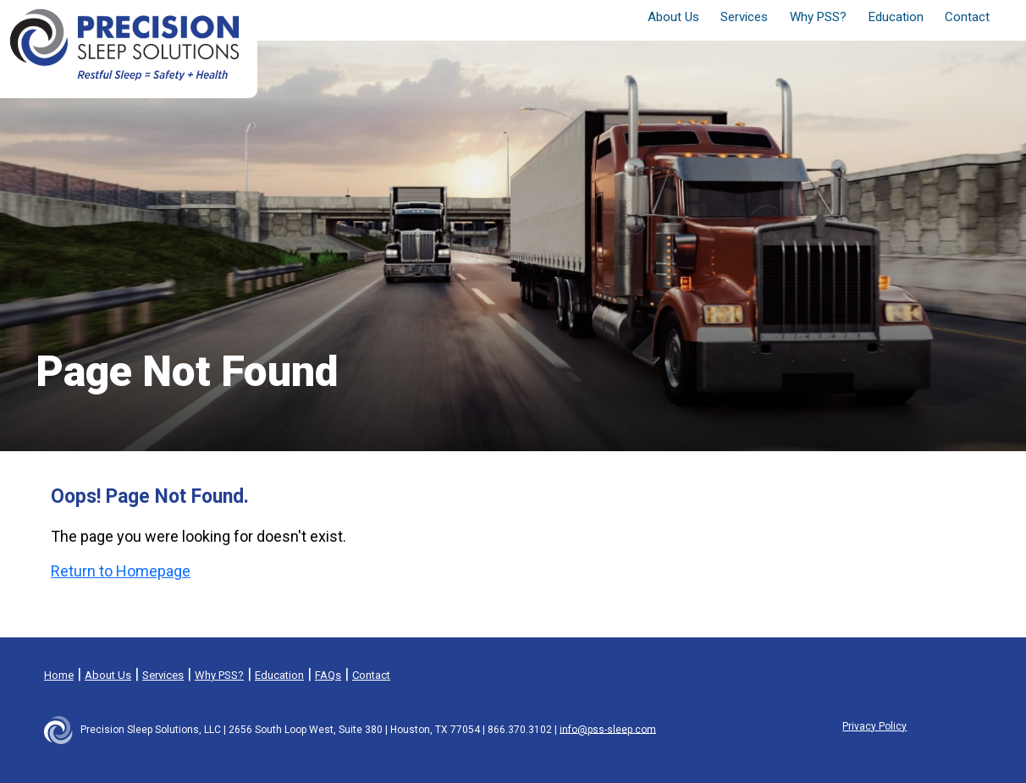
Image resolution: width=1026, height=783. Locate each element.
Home (59, 675)
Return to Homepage (120, 571)
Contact (967, 17)
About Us (108, 675)
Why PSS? (219, 675)
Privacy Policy (874, 726)
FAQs (328, 675)
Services (163, 675)
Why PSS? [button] (818, 17)
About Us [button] (673, 17)
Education (896, 17)
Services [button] (744, 17)
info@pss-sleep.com (608, 729)
